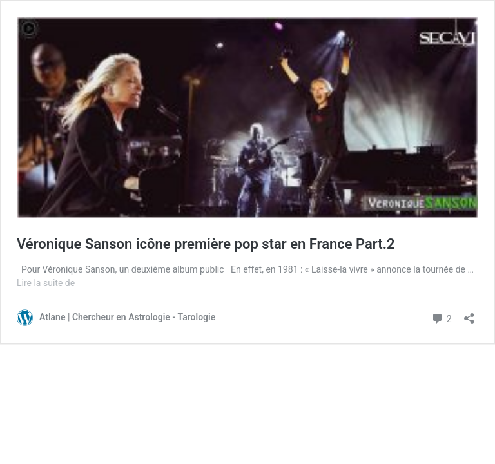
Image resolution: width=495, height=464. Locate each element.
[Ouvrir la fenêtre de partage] (469, 314)
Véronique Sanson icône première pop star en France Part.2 (206, 244)
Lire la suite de (46, 283)
